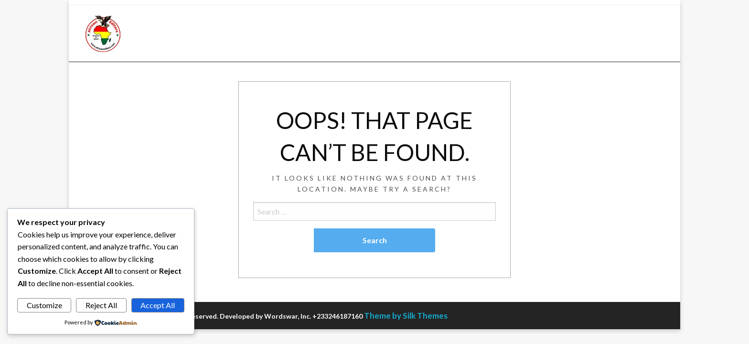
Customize (44, 305)
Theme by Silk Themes (406, 316)
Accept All (157, 305)
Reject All (101, 305)
